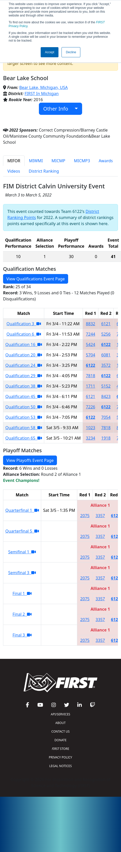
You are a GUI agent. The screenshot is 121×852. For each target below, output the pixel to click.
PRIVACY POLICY (60, 757)
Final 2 (22, 614)
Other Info (58, 108)
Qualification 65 (23, 438)
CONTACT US (60, 731)
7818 (90, 375)
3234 (90, 438)
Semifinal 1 (22, 552)
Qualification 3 (24, 324)
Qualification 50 (23, 407)
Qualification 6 (24, 334)
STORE (60, 749)
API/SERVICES (60, 714)
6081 (106, 355)
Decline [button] (71, 52)
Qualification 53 (23, 417)
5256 (106, 334)
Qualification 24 (23, 365)
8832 (90, 324)
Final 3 (22, 635)
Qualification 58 (23, 427)
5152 (106, 386)
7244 (90, 334)
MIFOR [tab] (13, 161)
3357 (100, 515)
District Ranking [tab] (44, 171)
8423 (106, 396)
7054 (106, 417)
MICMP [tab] (58, 161)
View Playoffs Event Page (30, 460)
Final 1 (22, 593)
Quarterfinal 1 (22, 510)
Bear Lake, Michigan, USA (43, 87)
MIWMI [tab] (36, 161)
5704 (90, 355)
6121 (106, 324)
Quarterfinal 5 (22, 531)
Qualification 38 (23, 386)
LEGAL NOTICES (60, 766)
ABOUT (60, 723)
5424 (90, 344)
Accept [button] (49, 52)
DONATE (60, 740)
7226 (90, 407)
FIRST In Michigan (42, 93)
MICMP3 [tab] (82, 161)
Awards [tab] (106, 161)
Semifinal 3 (22, 572)
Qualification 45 (23, 396)
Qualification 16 (23, 344)
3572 (106, 365)
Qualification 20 (23, 355)
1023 (90, 427)
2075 (85, 515)
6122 (106, 344)
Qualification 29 (23, 375)
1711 (90, 386)
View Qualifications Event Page (35, 279)
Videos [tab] (13, 171)
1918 (106, 438)
